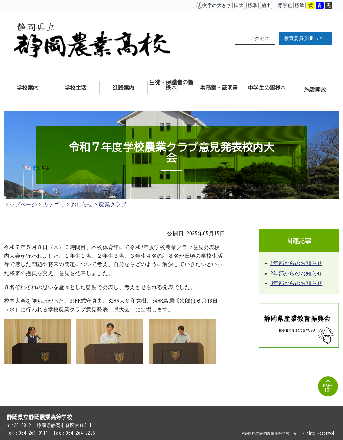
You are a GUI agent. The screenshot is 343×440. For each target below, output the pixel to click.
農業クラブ (112, 204)
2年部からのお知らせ (296, 273)
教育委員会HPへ (303, 38)
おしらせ (82, 204)
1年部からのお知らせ (296, 263)
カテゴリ (54, 204)
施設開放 (315, 89)
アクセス (259, 38)
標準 (252, 5)
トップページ (20, 204)
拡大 (239, 5)
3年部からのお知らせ (296, 283)
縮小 (266, 5)
